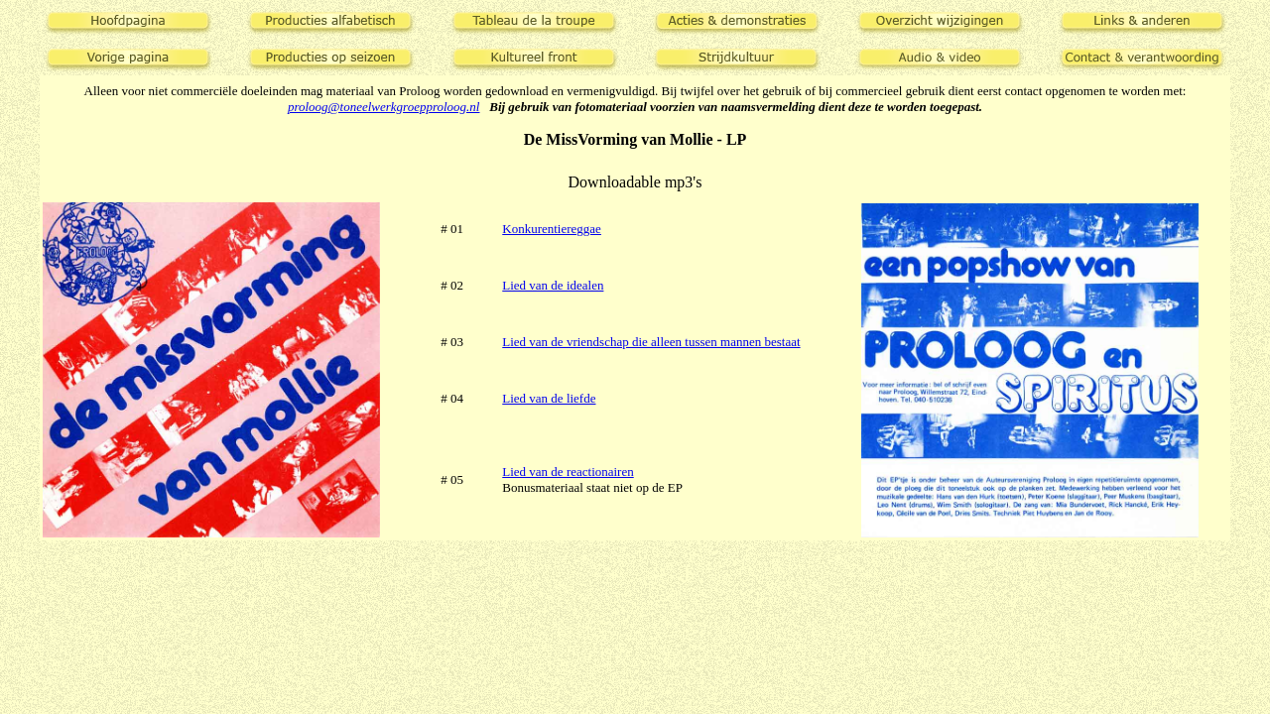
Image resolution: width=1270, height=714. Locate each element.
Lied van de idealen (552, 285)
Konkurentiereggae (551, 228)
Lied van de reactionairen (567, 471)
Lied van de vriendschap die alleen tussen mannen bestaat (651, 341)
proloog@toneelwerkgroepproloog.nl (384, 106)
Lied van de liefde (548, 398)
